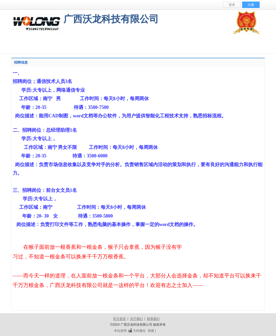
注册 (251, 5)
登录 (232, 5)
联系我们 (153, 319)
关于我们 (136, 319)
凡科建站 (136, 331)
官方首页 (119, 319)
